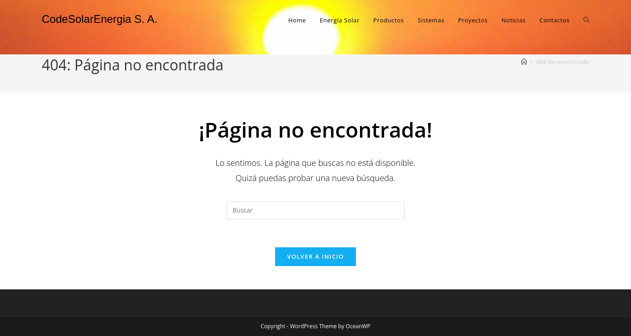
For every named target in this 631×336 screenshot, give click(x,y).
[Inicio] (524, 62)
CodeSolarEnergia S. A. (100, 19)
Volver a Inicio (315, 256)
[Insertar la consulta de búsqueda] (316, 210)
